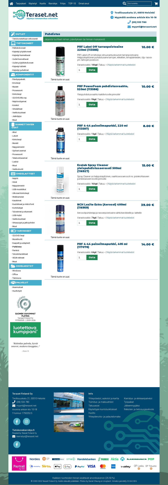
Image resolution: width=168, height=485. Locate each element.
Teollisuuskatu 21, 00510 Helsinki (134, 12)
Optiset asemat (19, 151)
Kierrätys (53, 3)
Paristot (15, 250)
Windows (16, 271)
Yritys (63, 3)
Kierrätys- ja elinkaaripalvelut (138, 398)
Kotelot (15, 105)
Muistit (15, 87)
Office (15, 274)
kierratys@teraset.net (25, 436)
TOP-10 (72, 3)
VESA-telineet (18, 258)
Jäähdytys (16, 116)
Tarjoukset (21, 3)
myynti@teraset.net (142, 26)
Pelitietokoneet (19, 48)
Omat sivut (84, 3)
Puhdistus (17, 247)
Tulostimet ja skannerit (22, 212)
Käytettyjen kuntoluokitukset (103, 409)
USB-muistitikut (19, 189)
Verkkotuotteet (19, 112)
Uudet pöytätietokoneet (22, 63)
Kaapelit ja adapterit (21, 243)
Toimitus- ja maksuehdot (101, 402)
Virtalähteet (17, 109)
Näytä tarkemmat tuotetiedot (121, 65)
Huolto (43, 3)
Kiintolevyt (16, 94)
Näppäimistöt (18, 147)
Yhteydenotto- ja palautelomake (105, 417)
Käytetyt (33, 3)
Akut (14, 132)
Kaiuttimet (16, 200)
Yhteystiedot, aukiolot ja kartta (104, 398)
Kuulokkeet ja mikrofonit (23, 204)
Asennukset (17, 287)
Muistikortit (17, 239)
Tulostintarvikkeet (20, 254)
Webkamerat (18, 197)
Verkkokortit (17, 169)
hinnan (89, 39)
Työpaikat (129, 402)
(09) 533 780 (137, 22)
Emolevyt (16, 83)
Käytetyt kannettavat (21, 55)
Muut (14, 120)
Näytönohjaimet (19, 101)
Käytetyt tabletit (19, 66)
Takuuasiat (94, 406)
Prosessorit (17, 90)
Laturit (15, 136)
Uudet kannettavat (20, 59)
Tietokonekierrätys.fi (23, 430)
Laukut (15, 162)
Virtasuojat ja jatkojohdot (23, 223)
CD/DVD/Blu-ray (19, 98)
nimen (66, 39)
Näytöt (15, 178)
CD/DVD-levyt (18, 235)
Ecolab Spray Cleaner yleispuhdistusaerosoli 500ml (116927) (99, 168)
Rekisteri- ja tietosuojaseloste (139, 409)
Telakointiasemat (19, 158)
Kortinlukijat (17, 208)
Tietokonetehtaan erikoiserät (25, 39)
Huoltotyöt (17, 291)
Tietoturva (16, 278)
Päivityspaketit (18, 79)
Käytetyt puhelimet (20, 70)
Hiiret (14, 182)
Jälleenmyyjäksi (132, 406)
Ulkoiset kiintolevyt (20, 193)
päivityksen (76, 39)
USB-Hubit (17, 215)
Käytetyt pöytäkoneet (21, 51)
